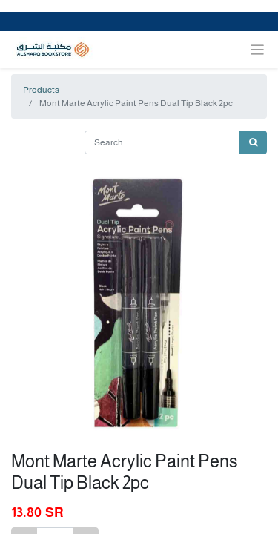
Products (41, 90)
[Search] (253, 142)
